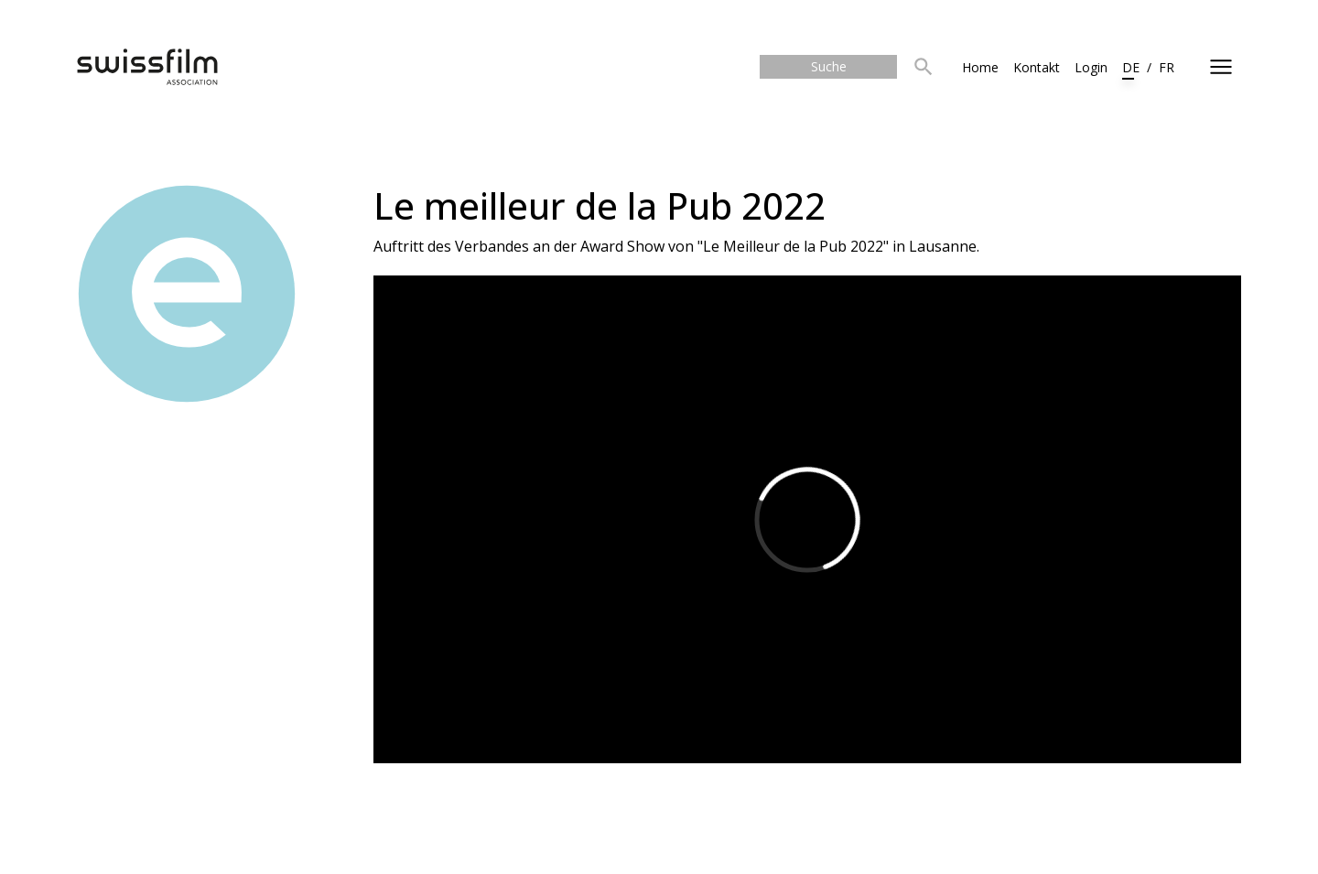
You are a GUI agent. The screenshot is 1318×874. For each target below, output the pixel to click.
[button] (923, 67)
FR (1166, 67)
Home (980, 67)
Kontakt (1036, 67)
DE (1131, 67)
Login (1091, 67)
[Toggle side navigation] (1221, 66)
